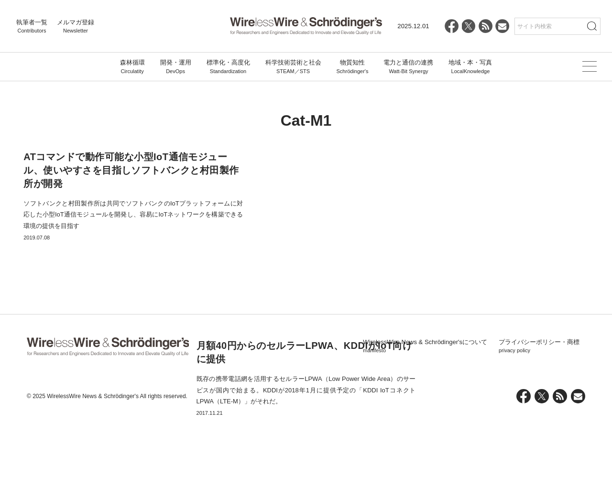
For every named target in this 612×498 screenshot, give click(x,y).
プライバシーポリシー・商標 (539, 430)
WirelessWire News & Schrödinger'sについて (425, 430)
